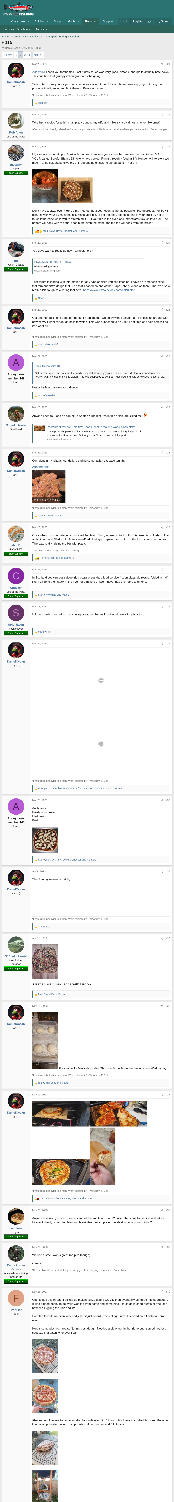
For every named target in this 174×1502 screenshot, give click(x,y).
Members (41, 29)
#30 (168, 569)
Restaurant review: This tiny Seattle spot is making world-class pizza (91, 427)
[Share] (162, 64)
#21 (168, 63)
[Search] (163, 21)
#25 (168, 309)
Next (36, 54)
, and (57, 557)
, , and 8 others (67, 1198)
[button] (28, 21)
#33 (168, 800)
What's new (17, 21)
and (48, 344)
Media (71, 21)
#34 (168, 871)
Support (108, 21)
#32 (168, 643)
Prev (9, 54)
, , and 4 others (67, 859)
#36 (168, 1005)
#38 (168, 1210)
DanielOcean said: (45, 365)
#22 (168, 114)
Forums (90, 21)
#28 (168, 452)
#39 (168, 1247)
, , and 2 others (80, 788)
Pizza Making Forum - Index (52, 261)
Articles (39, 21)
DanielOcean (12, 47)
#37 (168, 1094)
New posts (8, 29)
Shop (57, 21)
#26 (168, 356)
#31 (168, 606)
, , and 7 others (65, 230)
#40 (168, 1291)
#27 (168, 407)
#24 (168, 242)
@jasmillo (38, 72)
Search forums (25, 29)
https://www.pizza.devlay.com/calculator (109, 290)
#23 (168, 146)
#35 (168, 938)
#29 (168, 527)
